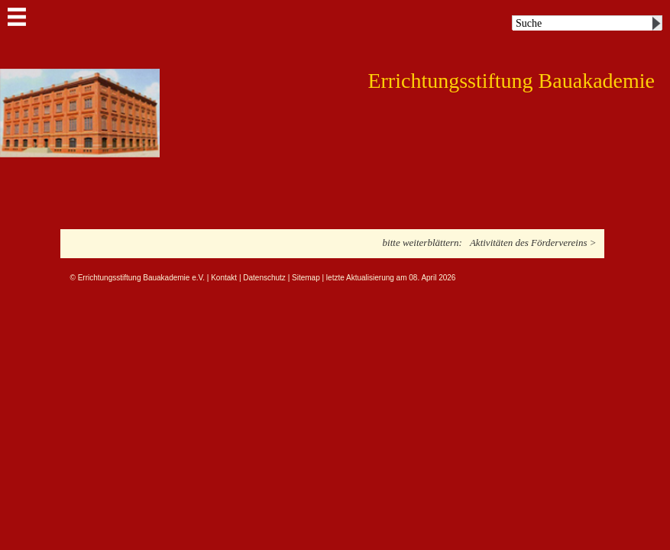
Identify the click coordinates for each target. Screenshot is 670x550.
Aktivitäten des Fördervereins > (533, 242)
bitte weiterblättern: (422, 242)
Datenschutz (264, 277)
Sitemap (306, 277)
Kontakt (224, 277)
